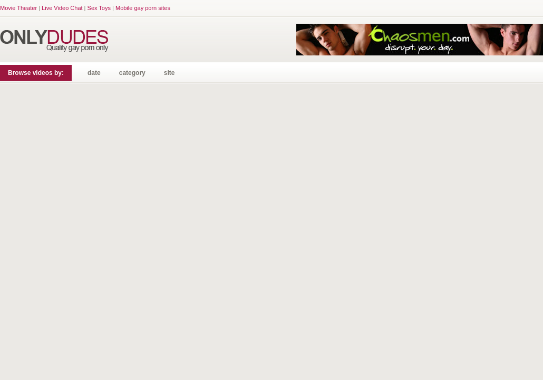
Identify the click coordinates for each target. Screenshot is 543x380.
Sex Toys (99, 8)
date (94, 73)
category (132, 73)
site (169, 73)
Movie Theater (18, 8)
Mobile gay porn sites (142, 8)
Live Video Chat (62, 8)
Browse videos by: (36, 73)
